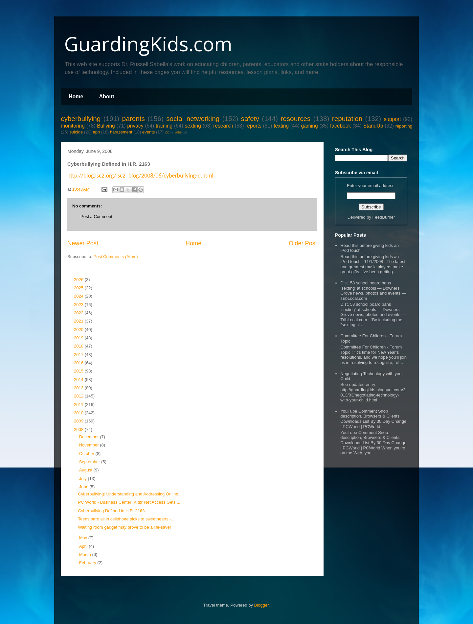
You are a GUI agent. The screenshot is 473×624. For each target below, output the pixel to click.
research (223, 126)
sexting (193, 126)
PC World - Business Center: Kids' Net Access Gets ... (129, 502)
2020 (79, 329)
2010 (79, 412)
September (90, 461)
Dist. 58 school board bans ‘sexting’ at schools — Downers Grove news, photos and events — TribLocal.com (373, 290)
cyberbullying (81, 118)
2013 (79, 387)
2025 (79, 287)
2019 (79, 337)
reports (253, 126)
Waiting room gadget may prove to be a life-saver (124, 527)
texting (281, 126)
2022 (79, 312)
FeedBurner (383, 217)
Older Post (303, 243)
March (85, 554)
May (83, 537)
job (167, 132)
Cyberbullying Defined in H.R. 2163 (111, 510)
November (89, 445)
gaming (309, 126)
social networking (192, 118)
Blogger (261, 605)
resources (295, 118)
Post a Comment (96, 216)
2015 (79, 371)
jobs (178, 132)
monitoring (73, 126)
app (96, 132)
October (87, 453)
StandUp (373, 126)
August (86, 470)
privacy (135, 126)
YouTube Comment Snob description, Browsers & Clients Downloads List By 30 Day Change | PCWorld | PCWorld (373, 419)
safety (250, 118)
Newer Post (82, 243)
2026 (79, 279)
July (83, 478)
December (89, 436)
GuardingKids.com (148, 43)
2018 (79, 346)
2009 (79, 421)
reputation (347, 118)
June (84, 486)
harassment (121, 132)
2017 (79, 354)
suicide (76, 132)
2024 (79, 296)
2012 (79, 396)
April (84, 546)
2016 (79, 362)
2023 (79, 304)
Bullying (106, 126)
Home (76, 96)
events (148, 132)
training (164, 126)
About (106, 96)
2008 (79, 429)
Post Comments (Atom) (116, 256)
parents (133, 118)
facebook (340, 126)
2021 (79, 321)
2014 (79, 379)
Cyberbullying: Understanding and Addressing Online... (130, 494)
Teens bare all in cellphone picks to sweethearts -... (126, 518)
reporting (403, 126)
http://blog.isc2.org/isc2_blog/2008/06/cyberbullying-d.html (140, 175)
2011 (79, 404)
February (88, 562)
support (392, 119)
